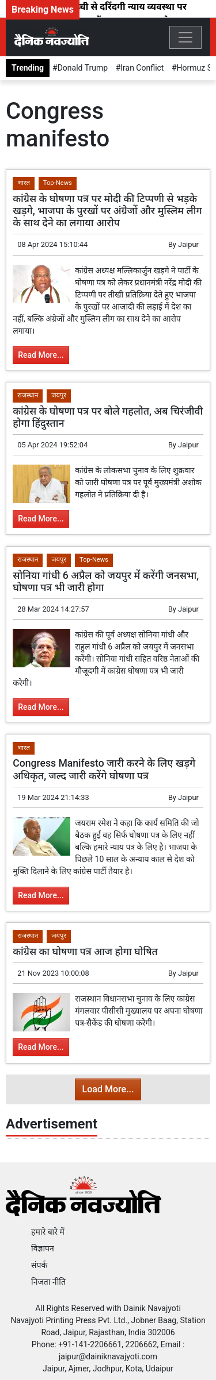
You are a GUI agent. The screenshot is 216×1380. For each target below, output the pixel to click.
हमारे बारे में (48, 1231)
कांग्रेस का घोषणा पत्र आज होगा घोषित (85, 951)
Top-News (57, 183)
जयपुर (58, 395)
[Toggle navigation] (185, 37)
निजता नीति (48, 1281)
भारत (23, 183)
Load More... (108, 1089)
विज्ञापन (42, 1248)
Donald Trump (83, 67)
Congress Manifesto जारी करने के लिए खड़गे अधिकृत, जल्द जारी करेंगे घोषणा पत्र (104, 769)
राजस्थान (27, 395)
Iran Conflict (142, 67)
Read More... (40, 355)
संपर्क (39, 1265)
